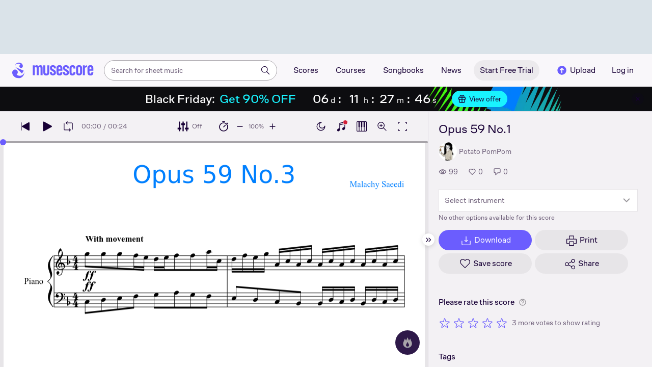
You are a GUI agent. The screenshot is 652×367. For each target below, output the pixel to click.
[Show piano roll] (361, 126)
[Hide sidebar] (428, 239)
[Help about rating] (523, 302)
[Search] (265, 70)
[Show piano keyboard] (341, 126)
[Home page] (53, 70)
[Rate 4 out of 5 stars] (487, 323)
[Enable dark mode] (321, 126)
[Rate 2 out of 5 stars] (459, 323)
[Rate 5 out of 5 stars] (502, 323)
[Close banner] (638, 99)
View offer (479, 99)
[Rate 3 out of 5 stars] (473, 323)
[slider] (3, 142)
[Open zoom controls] (382, 126)
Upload (575, 70)
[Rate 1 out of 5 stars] (445, 323)
